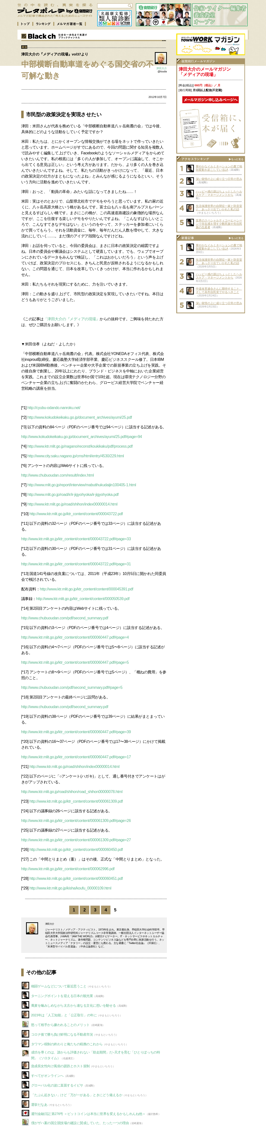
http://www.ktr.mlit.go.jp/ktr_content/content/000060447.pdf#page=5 (75, 662)
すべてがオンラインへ (47, 1076)
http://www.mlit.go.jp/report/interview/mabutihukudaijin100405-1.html (81, 485)
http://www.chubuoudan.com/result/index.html (57, 475)
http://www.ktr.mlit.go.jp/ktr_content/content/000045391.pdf (86, 589)
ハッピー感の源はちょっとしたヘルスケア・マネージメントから (219, 193)
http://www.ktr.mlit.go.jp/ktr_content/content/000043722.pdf (76, 514)
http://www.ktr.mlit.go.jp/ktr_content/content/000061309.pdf (76, 801)
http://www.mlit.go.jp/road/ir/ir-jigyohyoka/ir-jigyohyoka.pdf (73, 494)
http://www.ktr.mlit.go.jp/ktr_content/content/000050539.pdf (83, 599)
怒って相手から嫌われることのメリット (60, 1025)
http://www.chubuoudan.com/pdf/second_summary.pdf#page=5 (72, 687)
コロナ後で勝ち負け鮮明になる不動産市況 (62, 1034)
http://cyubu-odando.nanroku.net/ (53, 408)
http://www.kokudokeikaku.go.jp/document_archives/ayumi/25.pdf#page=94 (81, 437)
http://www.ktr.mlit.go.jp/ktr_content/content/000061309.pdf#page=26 (76, 821)
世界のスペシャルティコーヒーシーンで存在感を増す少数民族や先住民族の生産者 (219, 224)
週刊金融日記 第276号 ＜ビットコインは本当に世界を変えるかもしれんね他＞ (88, 1114)
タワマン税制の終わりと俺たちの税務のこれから (67, 1044)
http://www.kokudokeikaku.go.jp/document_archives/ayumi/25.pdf (79, 417)
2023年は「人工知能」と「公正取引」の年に (64, 1015)
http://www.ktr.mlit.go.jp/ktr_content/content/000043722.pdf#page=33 (76, 539)
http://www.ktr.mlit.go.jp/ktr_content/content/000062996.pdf (68, 869)
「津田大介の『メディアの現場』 (72, 319)
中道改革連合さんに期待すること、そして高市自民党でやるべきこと (219, 290)
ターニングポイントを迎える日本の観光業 (62, 996)
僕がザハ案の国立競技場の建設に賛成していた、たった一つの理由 (80, 1123)
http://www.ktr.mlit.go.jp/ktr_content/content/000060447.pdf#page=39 (76, 732)
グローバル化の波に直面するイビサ (57, 1085)
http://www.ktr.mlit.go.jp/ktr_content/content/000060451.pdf (76, 878)
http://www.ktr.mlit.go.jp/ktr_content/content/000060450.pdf (76, 850)
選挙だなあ (39, 1105)
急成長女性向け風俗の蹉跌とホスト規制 (60, 1066)
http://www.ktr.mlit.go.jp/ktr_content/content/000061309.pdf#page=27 (76, 840)
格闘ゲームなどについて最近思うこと (59, 986)
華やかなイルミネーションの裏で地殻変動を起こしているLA (219, 168)
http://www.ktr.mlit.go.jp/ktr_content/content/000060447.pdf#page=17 (76, 757)
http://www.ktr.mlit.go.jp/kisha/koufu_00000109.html (70, 888)
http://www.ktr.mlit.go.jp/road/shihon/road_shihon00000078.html (72, 792)
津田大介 (161, 68)
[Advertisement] (210, 346)
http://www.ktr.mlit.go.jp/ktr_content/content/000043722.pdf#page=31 (76, 564)
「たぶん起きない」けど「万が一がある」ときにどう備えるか (77, 1095)
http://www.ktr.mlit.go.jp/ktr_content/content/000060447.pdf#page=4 (75, 637)
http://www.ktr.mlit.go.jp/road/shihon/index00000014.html (72, 504)
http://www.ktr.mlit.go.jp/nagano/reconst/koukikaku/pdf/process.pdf (80, 446)
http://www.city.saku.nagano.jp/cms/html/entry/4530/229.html (75, 456)
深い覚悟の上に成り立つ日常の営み (219, 179)
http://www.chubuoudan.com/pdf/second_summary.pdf (64, 618)
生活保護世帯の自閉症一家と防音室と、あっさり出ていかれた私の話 (219, 207)
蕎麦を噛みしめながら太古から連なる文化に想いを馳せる (73, 1005)
